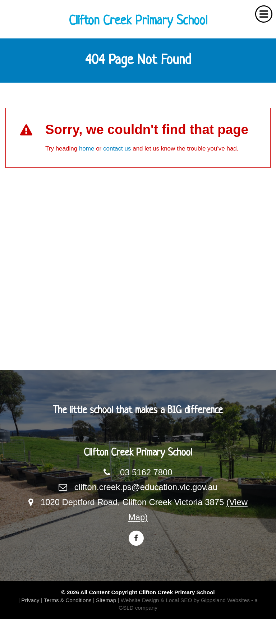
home (87, 148)
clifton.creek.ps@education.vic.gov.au (145, 487)
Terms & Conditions (68, 600)
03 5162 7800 (146, 472)
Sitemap (106, 600)
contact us (117, 148)
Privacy (30, 600)
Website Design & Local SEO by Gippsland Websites (185, 600)
